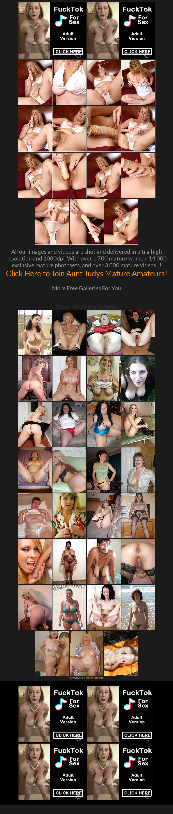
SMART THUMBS (94, 687)
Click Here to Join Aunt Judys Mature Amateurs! (86, 277)
